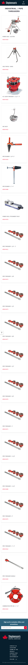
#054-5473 (5, 309)
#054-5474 (5, 279)
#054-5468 (5, 189)
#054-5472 (5, 369)
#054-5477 (5, 339)
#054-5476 (5, 399)
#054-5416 (5, 159)
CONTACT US (13, 646)
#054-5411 (5, 249)
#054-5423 (5, 99)
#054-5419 (5, 39)
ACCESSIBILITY (14, 656)
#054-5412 (5, 549)
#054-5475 (5, 519)
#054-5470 (5, 459)
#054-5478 (5, 219)
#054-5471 (5, 429)
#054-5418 (5, 69)
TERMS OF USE (14, 649)
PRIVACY (12, 651)
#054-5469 (5, 489)
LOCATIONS (13, 647)
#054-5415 (5, 129)
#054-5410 (5, 609)
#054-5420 (5, 579)
